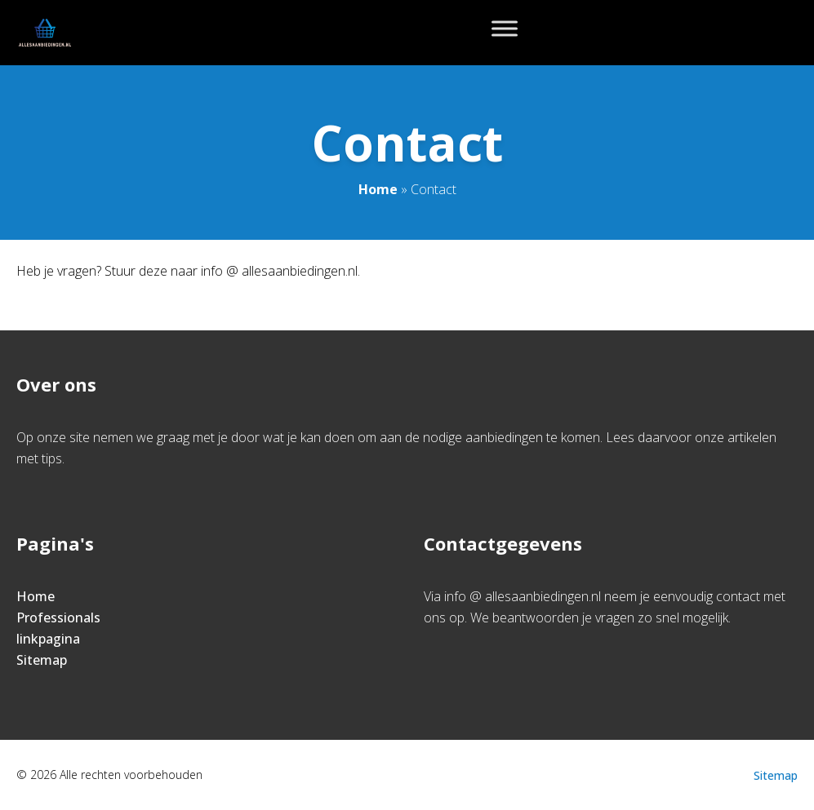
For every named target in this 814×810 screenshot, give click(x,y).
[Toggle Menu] (505, 28)
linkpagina (48, 639)
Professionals (58, 617)
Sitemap (41, 660)
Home (378, 189)
